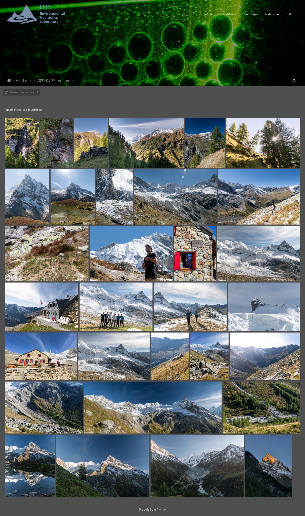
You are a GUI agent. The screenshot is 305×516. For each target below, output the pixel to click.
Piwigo (161, 509)
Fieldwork (230, 14)
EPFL (290, 14)
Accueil (9, 80)
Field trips (250, 14)
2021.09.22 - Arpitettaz (55, 80)
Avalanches (271, 14)
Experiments (207, 14)
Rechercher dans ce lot (21, 92)
